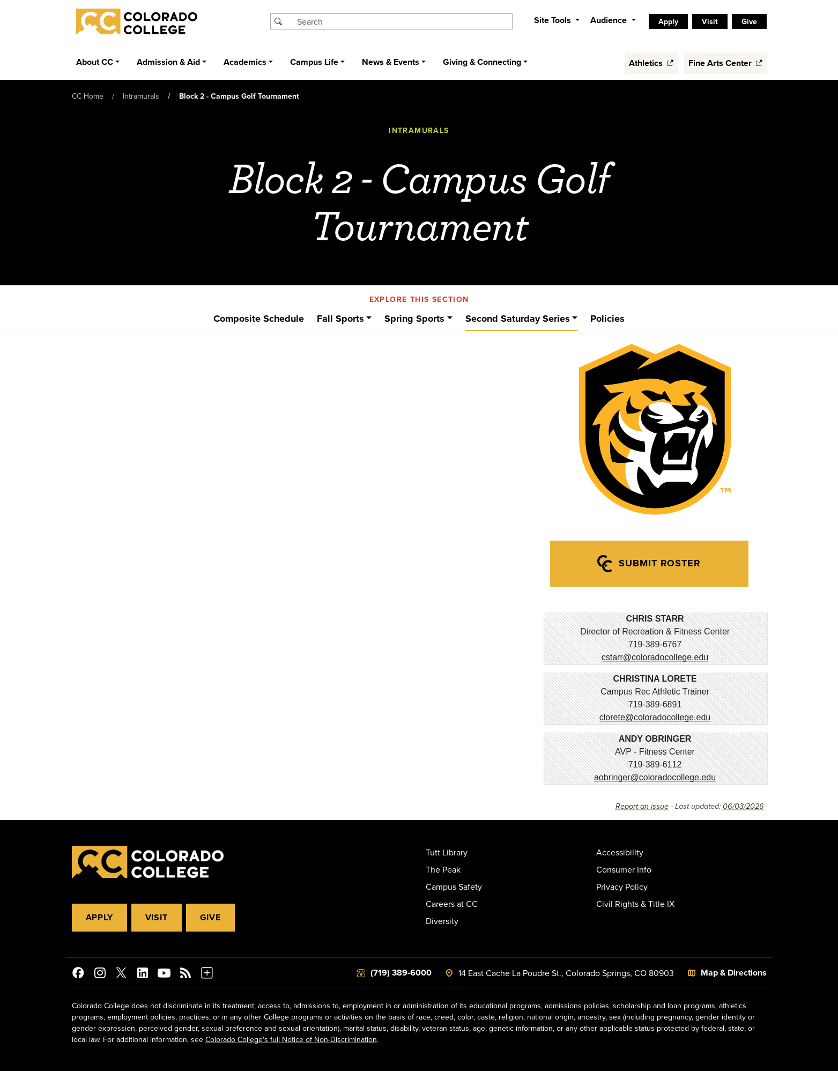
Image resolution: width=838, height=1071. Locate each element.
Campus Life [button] (314, 62)
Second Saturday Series (517, 319)
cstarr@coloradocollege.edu (655, 657)
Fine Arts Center (725, 63)
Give (210, 917)
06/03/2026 (743, 806)
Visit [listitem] (710, 21)
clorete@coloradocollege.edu (654, 717)
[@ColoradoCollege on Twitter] (121, 974)
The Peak (443, 869)
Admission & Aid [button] (168, 62)
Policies (607, 319)
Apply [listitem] (668, 21)
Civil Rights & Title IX (635, 904)
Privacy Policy (622, 886)
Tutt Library (447, 852)
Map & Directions (734, 972)
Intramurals (141, 96)
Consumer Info (623, 869)
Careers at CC (452, 904)
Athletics (651, 63)
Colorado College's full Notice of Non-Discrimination (291, 1039)
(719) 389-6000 (401, 972)
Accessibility (619, 852)
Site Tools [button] (553, 20)
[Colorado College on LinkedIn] (142, 974)
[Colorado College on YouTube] (164, 974)
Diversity (442, 921)
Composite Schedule (258, 319)
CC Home (87, 96)
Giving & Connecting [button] (482, 62)
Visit (156, 917)
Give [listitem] (749, 21)
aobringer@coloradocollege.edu (655, 777)
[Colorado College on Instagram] (99, 974)
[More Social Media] (207, 974)
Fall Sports (340, 319)
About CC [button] (94, 62)
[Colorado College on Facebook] (78, 974)
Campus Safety (454, 886)
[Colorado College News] (185, 974)
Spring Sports (414, 319)
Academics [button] (245, 62)
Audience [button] (609, 20)
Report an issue (642, 806)
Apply (99, 917)
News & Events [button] (390, 62)
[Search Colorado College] (403, 21)
